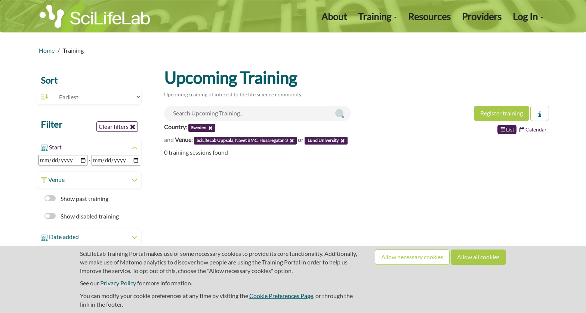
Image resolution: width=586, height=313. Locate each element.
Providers (482, 16)
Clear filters (117, 126)
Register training (501, 113)
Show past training (76, 198)
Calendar (533, 129)
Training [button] (377, 16)
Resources (429, 16)
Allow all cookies (478, 256)
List (507, 129)
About (334, 16)
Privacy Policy (118, 282)
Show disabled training (81, 216)
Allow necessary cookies (412, 256)
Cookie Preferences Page (281, 295)
